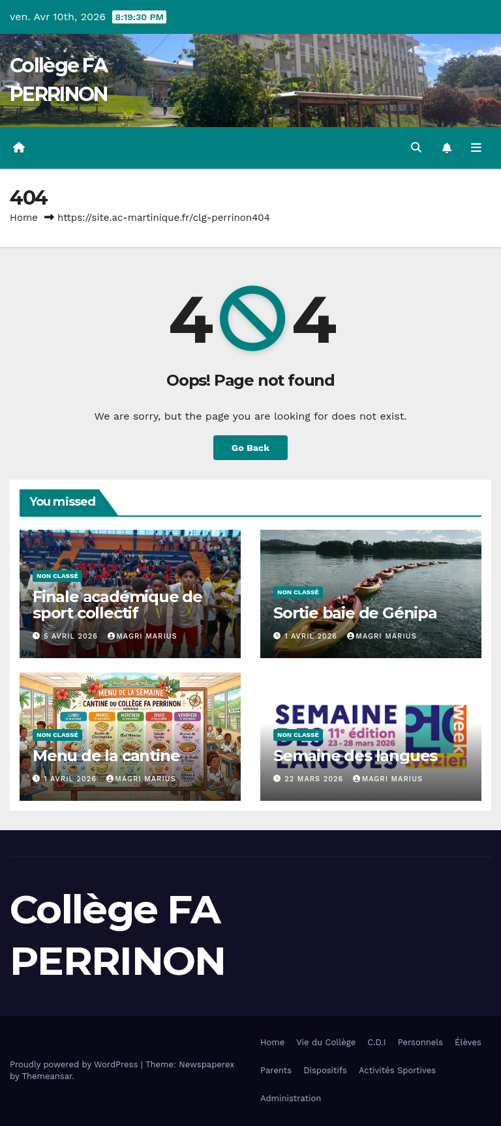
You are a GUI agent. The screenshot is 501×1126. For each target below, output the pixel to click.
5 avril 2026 (72, 636)
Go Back (250, 447)
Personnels (420, 1042)
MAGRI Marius (142, 636)
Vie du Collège (326, 1042)
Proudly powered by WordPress (75, 1064)
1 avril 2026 (312, 636)
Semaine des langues (355, 755)
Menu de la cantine (106, 755)
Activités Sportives (397, 1070)
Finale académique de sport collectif (117, 604)
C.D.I (376, 1042)
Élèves (468, 1042)
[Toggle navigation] (476, 148)
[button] (416, 147)
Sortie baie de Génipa (355, 612)
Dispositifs (325, 1070)
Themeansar (47, 1076)
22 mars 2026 (315, 779)
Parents (276, 1070)
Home (24, 218)
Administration (290, 1098)
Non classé (57, 575)
